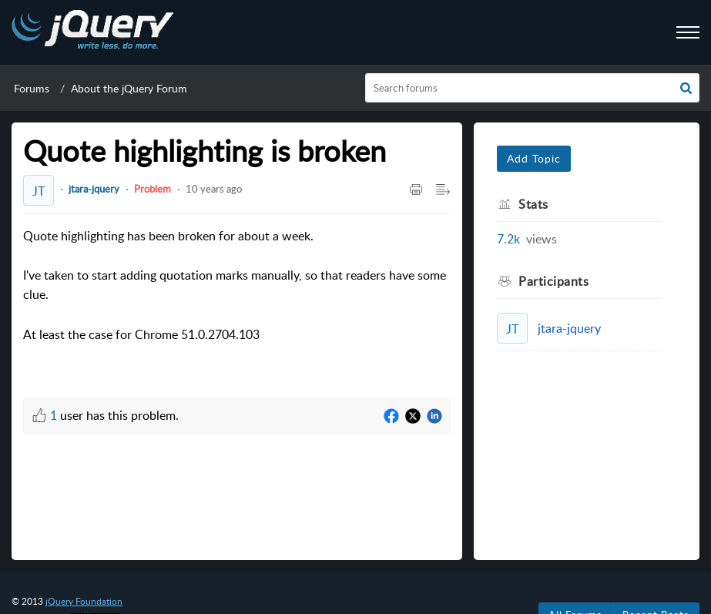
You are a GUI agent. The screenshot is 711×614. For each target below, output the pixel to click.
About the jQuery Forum (129, 88)
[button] (686, 88)
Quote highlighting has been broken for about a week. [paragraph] (237, 286)
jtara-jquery (94, 189)
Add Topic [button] (534, 158)
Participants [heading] (553, 281)
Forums (31, 88)
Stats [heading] (533, 204)
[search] (532, 87)
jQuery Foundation (83, 601)
